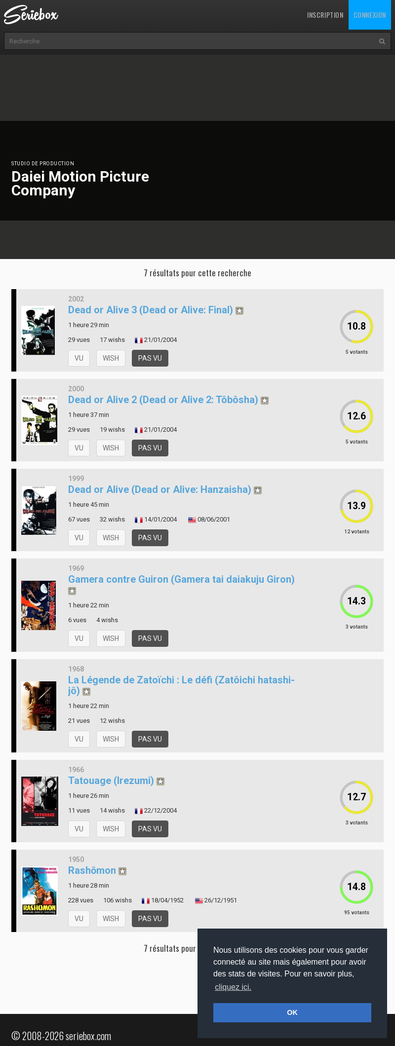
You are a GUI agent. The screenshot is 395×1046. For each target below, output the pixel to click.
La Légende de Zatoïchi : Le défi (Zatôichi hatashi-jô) (181, 685)
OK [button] (292, 1012)
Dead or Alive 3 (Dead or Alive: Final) (150, 310)
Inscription (325, 14)
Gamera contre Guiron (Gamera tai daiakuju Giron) (181, 579)
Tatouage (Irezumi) (111, 780)
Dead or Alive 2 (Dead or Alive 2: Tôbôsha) (163, 400)
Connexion (370, 14)
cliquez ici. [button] (233, 987)
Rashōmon (92, 870)
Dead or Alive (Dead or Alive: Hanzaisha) (159, 489)
